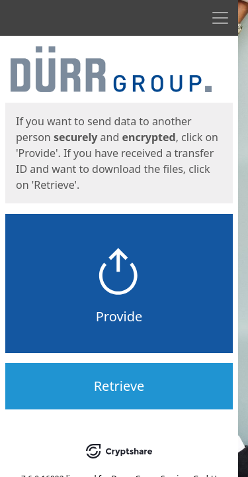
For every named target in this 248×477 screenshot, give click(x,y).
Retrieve (119, 386)
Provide (119, 316)
